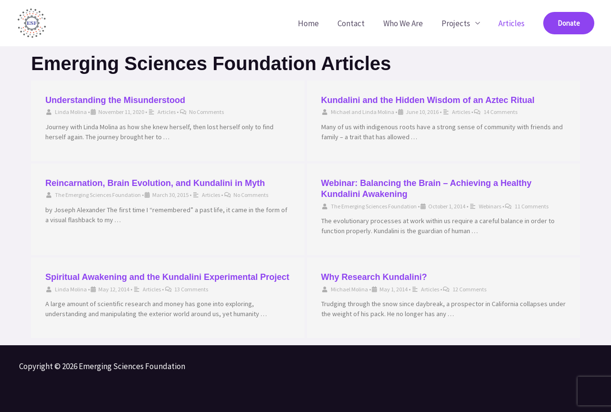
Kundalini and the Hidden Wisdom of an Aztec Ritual (428, 100)
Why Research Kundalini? (374, 277)
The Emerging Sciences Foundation (98, 194)
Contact (359, 23)
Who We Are (409, 23)
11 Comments (531, 206)
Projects (459, 23)
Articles (512, 23)
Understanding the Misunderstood (115, 100)
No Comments (206, 111)
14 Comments (500, 111)
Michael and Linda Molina (362, 111)
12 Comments (469, 289)
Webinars (490, 206)
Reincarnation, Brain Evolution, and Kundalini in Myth (155, 183)
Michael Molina (349, 289)
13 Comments (191, 289)
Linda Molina (71, 111)
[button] (568, 23)
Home (318, 23)
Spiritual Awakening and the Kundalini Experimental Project (167, 277)
